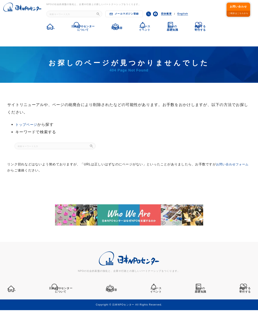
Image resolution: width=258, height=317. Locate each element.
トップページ (27, 124)
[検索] (98, 14)
